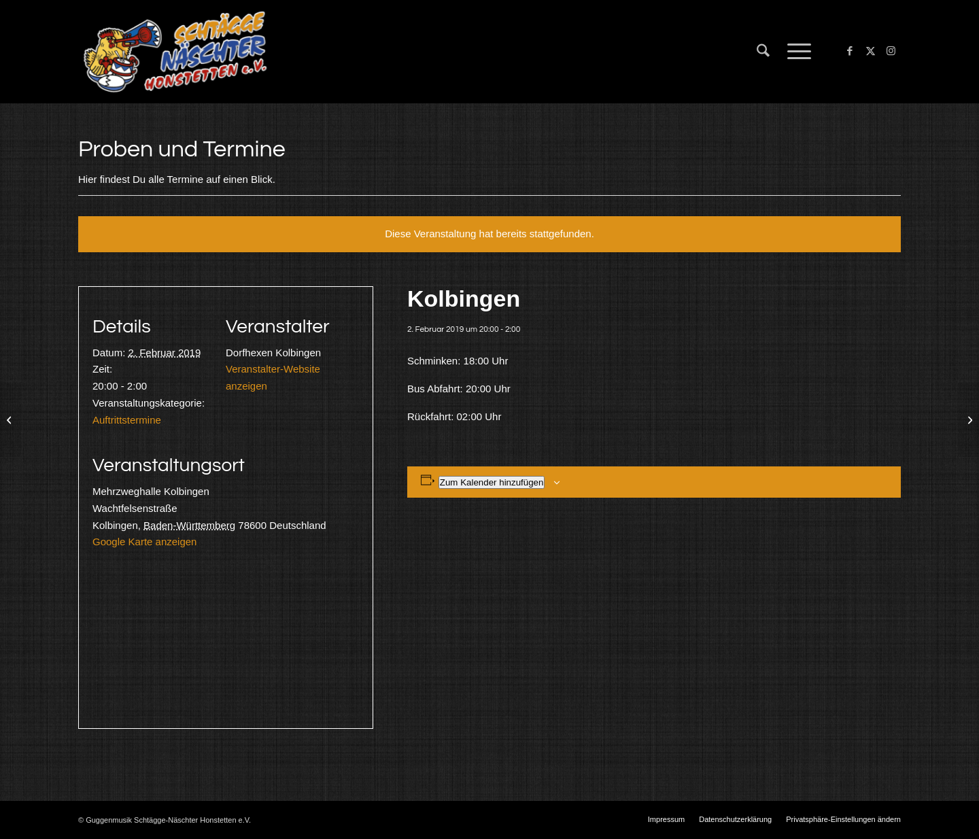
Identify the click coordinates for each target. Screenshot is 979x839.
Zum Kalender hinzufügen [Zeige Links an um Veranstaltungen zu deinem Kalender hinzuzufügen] (492, 482)
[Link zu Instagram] (890, 51)
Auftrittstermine (126, 420)
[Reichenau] (968, 419)
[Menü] (794, 52)
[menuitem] (763, 52)
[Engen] (10, 419)
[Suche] (763, 52)
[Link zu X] (870, 51)
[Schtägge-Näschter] (175, 52)
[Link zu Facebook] (850, 51)
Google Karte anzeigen (144, 541)
